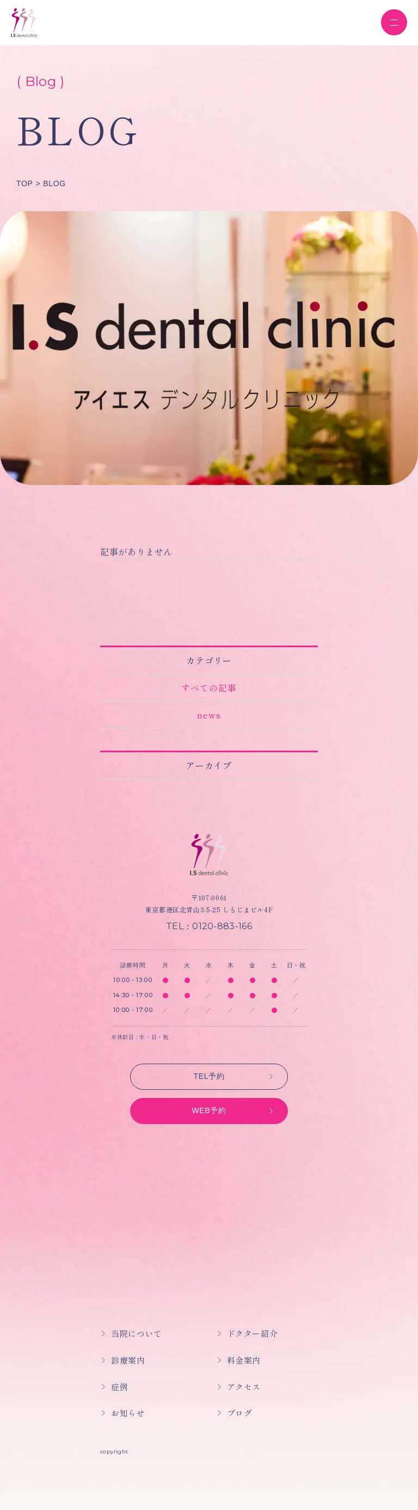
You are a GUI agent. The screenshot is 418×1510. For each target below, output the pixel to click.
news (209, 714)
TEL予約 (209, 1076)
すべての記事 (209, 687)
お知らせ (128, 1413)
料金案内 (244, 1360)
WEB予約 (209, 1110)
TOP (24, 183)
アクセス (244, 1386)
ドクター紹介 (252, 1333)
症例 (119, 1386)
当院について (136, 1333)
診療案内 (128, 1360)
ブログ (240, 1413)
